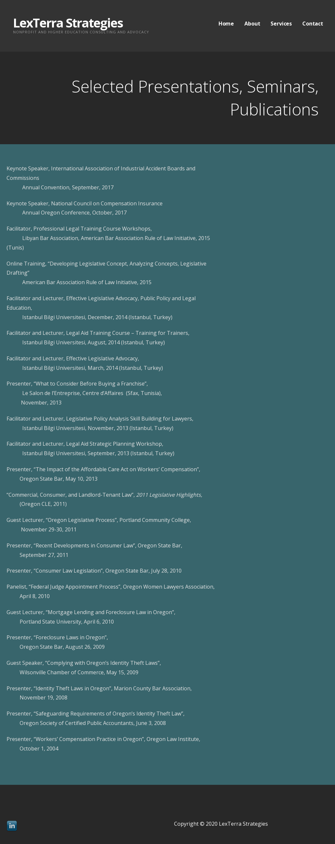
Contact (312, 23)
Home (226, 23)
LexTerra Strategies (68, 22)
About (252, 23)
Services (281, 23)
